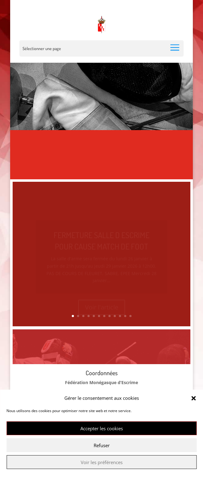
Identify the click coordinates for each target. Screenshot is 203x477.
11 (125, 316)
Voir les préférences (102, 462)
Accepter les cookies (101, 428)
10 (120, 316)
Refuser (102, 445)
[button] (193, 398)
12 (130, 316)
